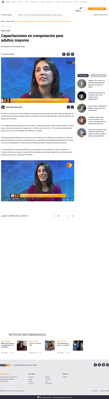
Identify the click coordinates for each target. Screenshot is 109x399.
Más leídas (83, 76)
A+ (68, 107)
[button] (63, 54)
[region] (92, 32)
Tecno (47, 381)
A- (72, 107)
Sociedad (30, 377)
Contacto (94, 391)
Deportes (47, 377)
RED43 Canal (6, 31)
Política (30, 381)
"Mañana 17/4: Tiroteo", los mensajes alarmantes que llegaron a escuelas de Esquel (37, 15)
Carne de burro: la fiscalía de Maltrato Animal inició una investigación (97, 108)
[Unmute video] (37, 180)
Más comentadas (98, 76)
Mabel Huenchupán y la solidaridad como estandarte (8, 345)
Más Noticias (48, 383)
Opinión (30, 379)
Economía (30, 383)
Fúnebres (64, 377)
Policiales (47, 379)
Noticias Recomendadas (27, 334)
